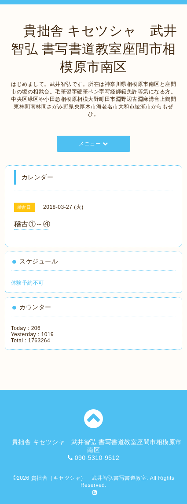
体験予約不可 (27, 283)
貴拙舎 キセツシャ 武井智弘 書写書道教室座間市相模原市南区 (93, 48)
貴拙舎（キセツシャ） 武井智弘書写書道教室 (89, 478)
